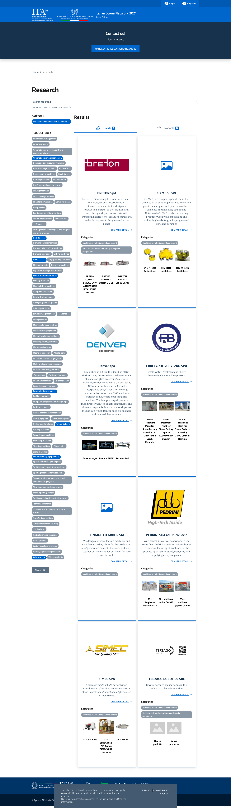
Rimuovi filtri (40, 570)
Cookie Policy (161, 790)
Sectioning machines (42, 440)
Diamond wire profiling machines (47, 248)
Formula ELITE (106, 459)
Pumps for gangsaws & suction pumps (50, 402)
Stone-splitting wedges (43, 493)
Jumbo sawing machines (44, 314)
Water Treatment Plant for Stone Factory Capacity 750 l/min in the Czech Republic (149, 432)
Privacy (147, 790)
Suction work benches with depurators (50, 498)
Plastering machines (57, 375)
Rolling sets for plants (43, 424)
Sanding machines (41, 429)
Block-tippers (64, 174)
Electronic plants (40, 265)
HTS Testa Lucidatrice (166, 270)
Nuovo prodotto (157, 744)
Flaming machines (41, 280)
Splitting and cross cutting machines (49, 467)
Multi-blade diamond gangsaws (47, 364)
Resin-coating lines (60, 418)
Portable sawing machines (44, 386)
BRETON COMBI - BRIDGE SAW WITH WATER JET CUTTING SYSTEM (90, 285)
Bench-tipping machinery (44, 168)
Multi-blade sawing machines (46, 369)
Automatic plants (40, 144)
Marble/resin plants (42, 347)
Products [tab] (168, 128)
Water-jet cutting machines (45, 546)
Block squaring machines (44, 174)
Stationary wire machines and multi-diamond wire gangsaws (49, 480)
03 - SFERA (122, 741)
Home (35, 72)
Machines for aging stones (44, 330)
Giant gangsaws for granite (45, 303)
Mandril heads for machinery (46, 336)
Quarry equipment (41, 418)
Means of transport (41, 353)
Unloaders (39, 529)
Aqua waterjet (90, 459)
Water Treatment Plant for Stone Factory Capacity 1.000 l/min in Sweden (166, 430)
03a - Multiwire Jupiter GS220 (182, 604)
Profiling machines (41, 396)
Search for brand (42, 102)
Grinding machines (41, 308)
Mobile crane (59, 353)
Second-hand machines (43, 435)
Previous (78, 275)
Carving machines (41, 191)
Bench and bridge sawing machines (48, 163)
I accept (165, 794)
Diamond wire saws (42, 254)
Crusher (39, 224)
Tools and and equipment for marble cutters (49, 511)
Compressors (39, 207)
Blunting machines (41, 179)
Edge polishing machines (59, 259)
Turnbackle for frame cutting (45, 524)
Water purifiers (40, 540)
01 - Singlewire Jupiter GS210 (150, 604)
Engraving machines (60, 265)
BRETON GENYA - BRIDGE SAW (122, 281)
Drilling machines (61, 254)
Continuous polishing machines (47, 213)
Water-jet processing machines (47, 551)
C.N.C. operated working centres (47, 185)
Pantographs (39, 375)
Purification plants (41, 407)
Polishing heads (62, 381)
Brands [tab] (105, 128)
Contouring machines (42, 219)
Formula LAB (122, 459)
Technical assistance (42, 504)
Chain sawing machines (43, 196)
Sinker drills (59, 446)
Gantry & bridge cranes (43, 297)
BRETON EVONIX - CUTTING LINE (106, 281)
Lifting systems (40, 319)
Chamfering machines (42, 202)
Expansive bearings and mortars (47, 270)
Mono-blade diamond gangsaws (47, 358)
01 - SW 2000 (90, 741)
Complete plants (63, 202)
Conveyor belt (61, 219)
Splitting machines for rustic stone (48, 473)
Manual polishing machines (45, 342)
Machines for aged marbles (45, 325)
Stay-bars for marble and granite (47, 487)
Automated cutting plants (44, 139)
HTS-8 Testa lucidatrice (182, 270)
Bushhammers (59, 179)
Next (134, 275)
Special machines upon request (47, 461)
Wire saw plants (55, 557)
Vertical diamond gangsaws (45, 535)
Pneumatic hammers (42, 381)
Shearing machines (41, 446)
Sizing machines (40, 452)
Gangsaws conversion (42, 291)
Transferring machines (43, 518)
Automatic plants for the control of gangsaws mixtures (48, 152)
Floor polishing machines (44, 286)
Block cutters (65, 168)
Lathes (64, 314)
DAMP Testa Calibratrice (149, 270)
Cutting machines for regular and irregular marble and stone (51, 231)
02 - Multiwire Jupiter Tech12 (166, 602)
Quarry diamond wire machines (47, 413)
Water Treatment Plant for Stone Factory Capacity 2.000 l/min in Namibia (182, 430)
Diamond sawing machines (45, 243)
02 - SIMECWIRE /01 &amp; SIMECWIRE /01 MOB (106, 748)
